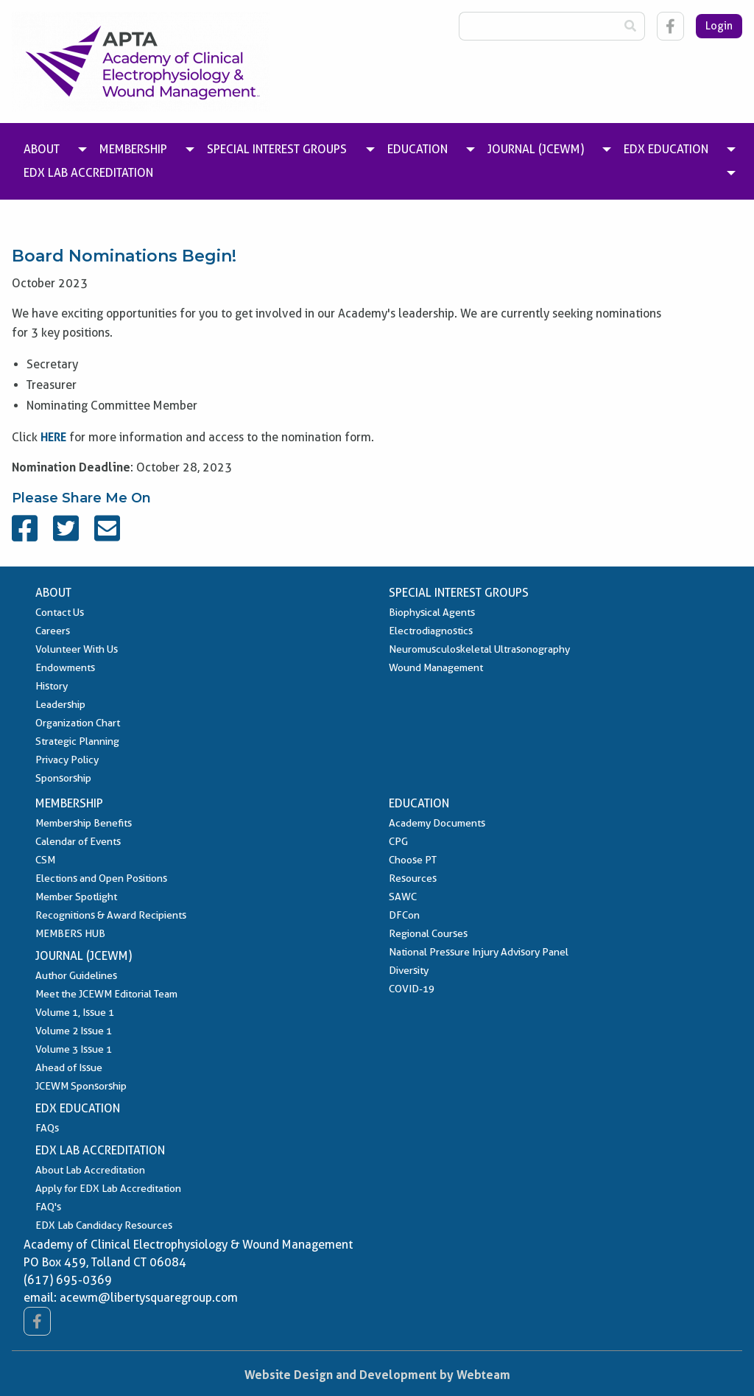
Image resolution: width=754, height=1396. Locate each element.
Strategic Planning (77, 741)
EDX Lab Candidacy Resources (103, 1225)
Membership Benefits (83, 823)
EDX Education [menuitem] (666, 149)
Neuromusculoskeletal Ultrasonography (479, 649)
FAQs (47, 1128)
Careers (52, 630)
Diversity (409, 970)
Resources (413, 878)
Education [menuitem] (417, 149)
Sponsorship (63, 778)
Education (419, 803)
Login (719, 26)
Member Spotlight (76, 896)
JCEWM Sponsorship (81, 1086)
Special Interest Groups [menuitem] (277, 149)
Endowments (65, 667)
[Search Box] (537, 26)
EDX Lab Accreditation (100, 1150)
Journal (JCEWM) (83, 956)
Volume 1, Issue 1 (74, 1012)
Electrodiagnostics (431, 630)
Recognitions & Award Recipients (110, 915)
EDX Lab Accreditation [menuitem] (88, 173)
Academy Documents (437, 823)
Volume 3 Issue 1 (73, 1049)
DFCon (404, 915)
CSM (45, 860)
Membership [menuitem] (133, 149)
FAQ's (48, 1207)
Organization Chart (77, 723)
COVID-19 (411, 989)
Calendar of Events (78, 841)
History (51, 686)
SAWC (403, 896)
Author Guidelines (76, 975)
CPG (398, 841)
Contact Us (59, 612)
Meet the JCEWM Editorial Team (106, 994)
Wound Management (436, 667)
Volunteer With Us (76, 649)
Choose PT (413, 860)
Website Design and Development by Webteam (377, 1374)
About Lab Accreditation (90, 1170)
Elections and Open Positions (101, 878)
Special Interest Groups (459, 593)
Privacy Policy (67, 759)
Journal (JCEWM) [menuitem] (535, 149)
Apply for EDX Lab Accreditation (108, 1188)
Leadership (60, 704)
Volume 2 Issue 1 (73, 1031)
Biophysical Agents (432, 612)
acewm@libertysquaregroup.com (149, 1298)
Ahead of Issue (68, 1067)
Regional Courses (428, 933)
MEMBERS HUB (70, 933)
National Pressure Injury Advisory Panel (478, 952)
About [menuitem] (42, 149)
